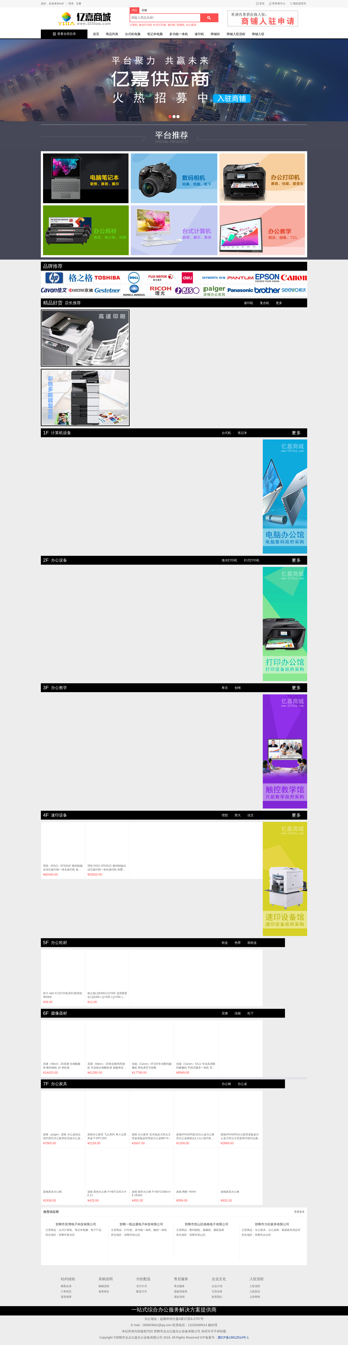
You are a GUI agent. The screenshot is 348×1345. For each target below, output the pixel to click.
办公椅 (226, 1084)
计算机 (134, 24)
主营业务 (217, 1291)
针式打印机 (159, 24)
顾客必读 (66, 1286)
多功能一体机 (178, 34)
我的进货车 (299, 3)
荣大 (238, 815)
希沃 (225, 687)
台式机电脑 (132, 34)
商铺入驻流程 (236, 34)
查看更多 (299, 1211)
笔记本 (242, 433)
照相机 (181, 24)
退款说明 (179, 1296)
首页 (262, 3)
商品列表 (112, 34)
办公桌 (242, 1084)
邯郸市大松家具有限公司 (272, 1224)
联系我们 (217, 1296)
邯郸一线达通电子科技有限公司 (141, 1224)
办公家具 (191, 24)
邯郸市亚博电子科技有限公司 (76, 1224)
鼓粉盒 (252, 942)
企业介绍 (217, 1286)
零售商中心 (278, 3)
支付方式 (141, 1286)
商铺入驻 (258, 34)
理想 (225, 815)
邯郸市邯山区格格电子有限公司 (206, 1224)
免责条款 (104, 1291)
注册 (78, 3)
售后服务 (179, 1286)
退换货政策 (180, 1291)
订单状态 (66, 1291)
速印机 (172, 24)
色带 (238, 942)
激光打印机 (145, 24)
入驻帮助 (254, 1296)
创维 (238, 687)
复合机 (264, 303)
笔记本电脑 (155, 34)
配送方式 (141, 1291)
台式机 (226, 433)
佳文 (250, 815)
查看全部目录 (66, 34)
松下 (250, 1013)
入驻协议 (254, 1291)
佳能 (238, 1013)
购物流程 (104, 1286)
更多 (279, 303)
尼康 (225, 1013)
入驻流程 (254, 1286)
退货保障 (66, 1296)
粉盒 (225, 942)
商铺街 (215, 34)
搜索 (209, 18)
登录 (71, 3)
